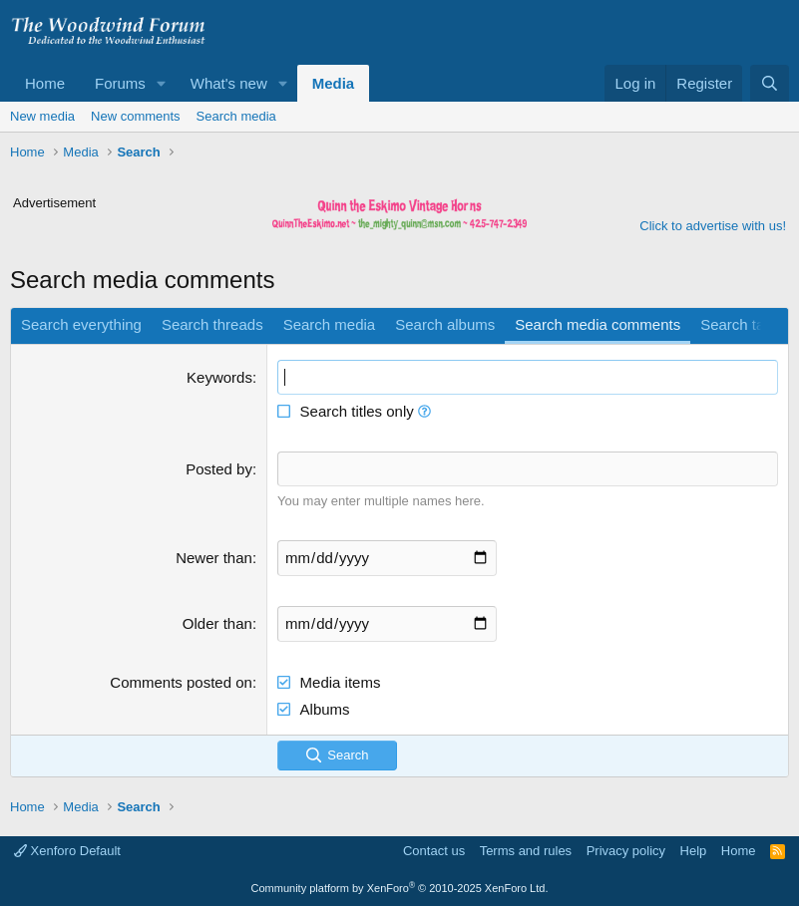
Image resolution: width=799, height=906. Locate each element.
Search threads (212, 324)
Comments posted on (181, 682)
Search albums (445, 324)
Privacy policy (626, 850)
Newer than (214, 557)
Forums (120, 83)
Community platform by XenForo (400, 888)
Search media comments (597, 324)
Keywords (219, 377)
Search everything (81, 324)
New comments (136, 116)
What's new (229, 83)
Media (333, 83)
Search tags (740, 324)
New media (42, 116)
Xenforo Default (67, 850)
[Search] (769, 83)
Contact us (434, 850)
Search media (236, 116)
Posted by (219, 468)
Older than (217, 623)
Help (693, 850)
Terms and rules (526, 850)
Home (45, 83)
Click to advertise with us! (712, 225)
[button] (162, 83)
